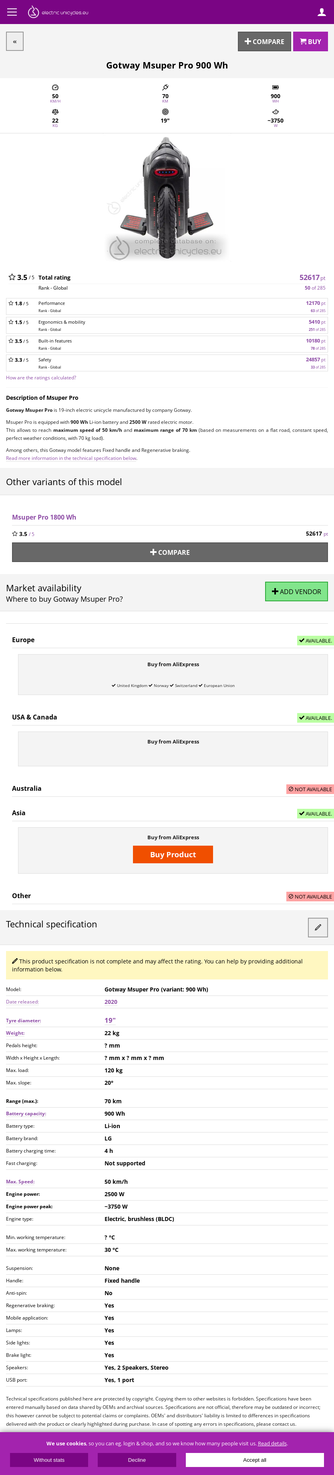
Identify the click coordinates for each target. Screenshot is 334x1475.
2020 (111, 1001)
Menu (12, 12)
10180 (316, 340)
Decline (137, 1460)
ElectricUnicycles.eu (58, 12)
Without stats (49, 1460)
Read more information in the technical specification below (71, 458)
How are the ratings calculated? (41, 377)
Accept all (254, 1460)
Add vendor (296, 591)
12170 (316, 303)
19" (110, 1020)
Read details (272, 1443)
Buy (310, 41)
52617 (313, 277)
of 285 (315, 288)
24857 (316, 359)
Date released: (22, 1002)
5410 (317, 321)
